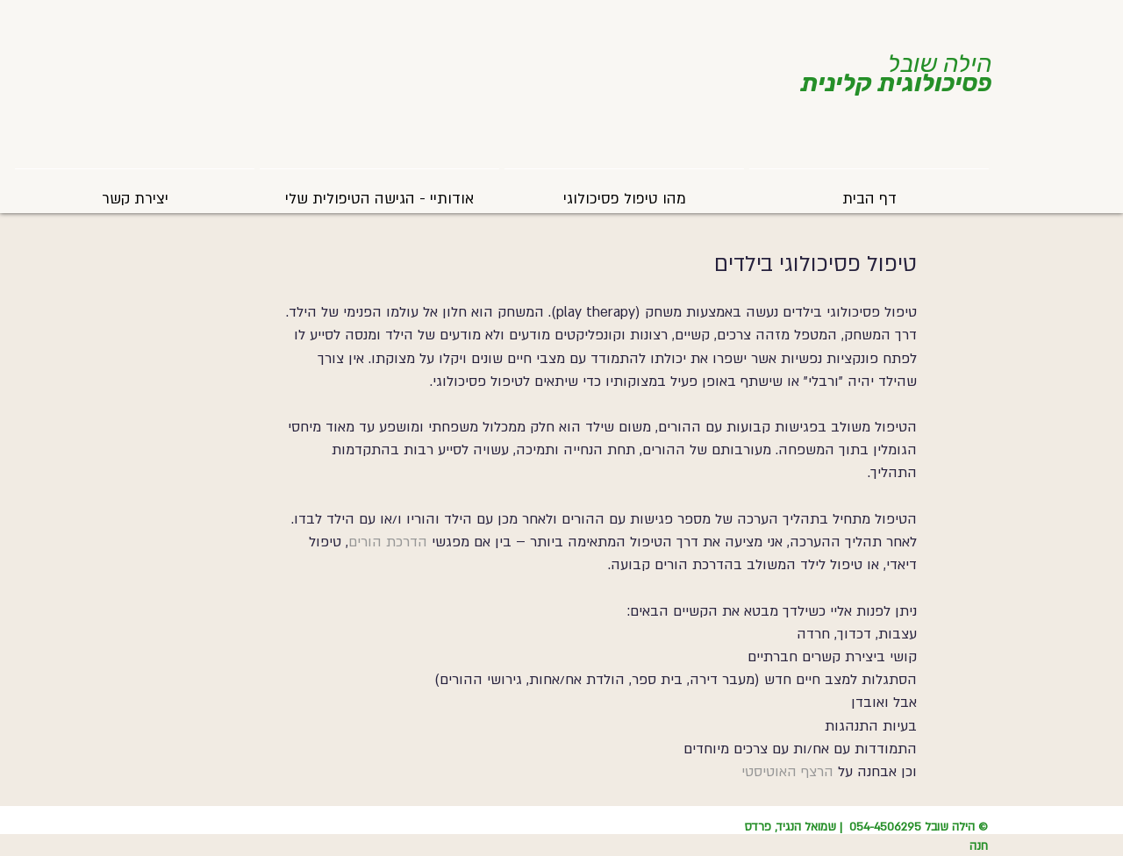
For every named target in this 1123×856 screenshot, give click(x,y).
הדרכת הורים (387, 542)
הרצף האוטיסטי (787, 771)
